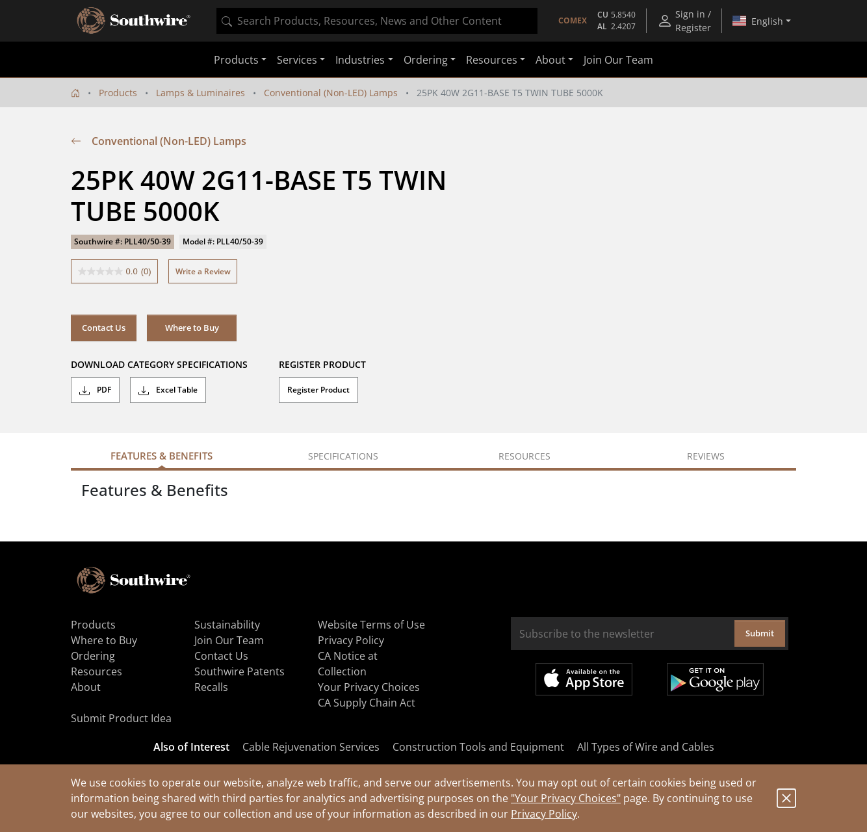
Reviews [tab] (706, 456)
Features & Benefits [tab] (161, 455)
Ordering (93, 656)
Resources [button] (491, 60)
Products (118, 92)
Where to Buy (192, 327)
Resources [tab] (524, 456)
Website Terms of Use (371, 625)
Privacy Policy (544, 814)
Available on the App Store (584, 679)
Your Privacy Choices (369, 687)
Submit (759, 633)
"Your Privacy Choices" (566, 798)
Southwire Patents (239, 671)
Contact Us (103, 327)
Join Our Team (618, 60)
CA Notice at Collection (348, 664)
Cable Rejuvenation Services (311, 747)
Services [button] (297, 60)
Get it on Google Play (715, 679)
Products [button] (236, 60)
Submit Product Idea (121, 718)
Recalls (211, 687)
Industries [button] (360, 60)
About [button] (550, 60)
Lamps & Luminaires (200, 92)
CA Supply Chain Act (366, 703)
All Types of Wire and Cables (645, 747)
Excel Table (168, 390)
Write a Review (203, 271)
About (86, 687)
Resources (96, 671)
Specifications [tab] (343, 456)
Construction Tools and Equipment (478, 747)
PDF (95, 390)
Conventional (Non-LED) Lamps (331, 92)
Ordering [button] (426, 60)
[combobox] (376, 21)
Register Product (318, 389)
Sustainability (227, 625)
